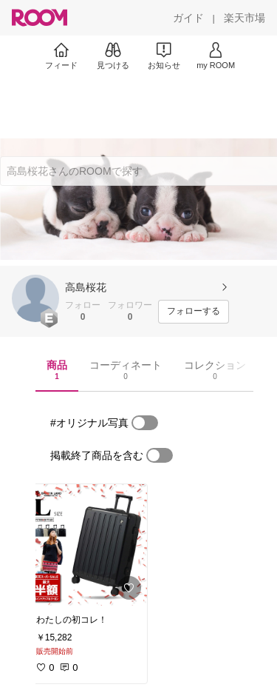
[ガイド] (188, 17)
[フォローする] (193, 312)
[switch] (144, 422)
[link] (87, 545)
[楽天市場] (244, 17)
